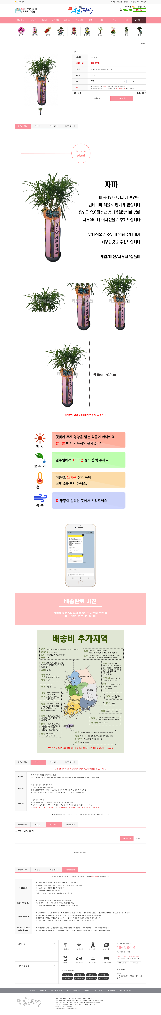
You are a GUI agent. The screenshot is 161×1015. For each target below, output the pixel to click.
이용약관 (43, 990)
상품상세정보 (22, 126)
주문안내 (67, 975)
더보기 (138, 838)
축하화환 (67, 20)
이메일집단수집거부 (73, 990)
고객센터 (143, 2)
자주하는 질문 (23, 966)
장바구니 (126, 2)
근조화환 (79, 20)
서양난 (102, 20)
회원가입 (119, 2)
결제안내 (91, 975)
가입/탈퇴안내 (67, 978)
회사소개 (33, 990)
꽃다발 (44, 20)
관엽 (114, 20)
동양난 (91, 20)
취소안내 (103, 975)
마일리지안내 (79, 978)
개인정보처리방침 (56, 990)
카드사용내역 (103, 978)
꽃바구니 (20, 20)
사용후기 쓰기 (127, 838)
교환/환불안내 (70, 126)
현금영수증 (98, 990)
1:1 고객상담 (135, 963)
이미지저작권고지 (125, 990)
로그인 (113, 2)
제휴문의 (87, 990)
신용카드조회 (111, 990)
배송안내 (38, 126)
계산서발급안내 (91, 978)
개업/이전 (32, 20)
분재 (126, 20)
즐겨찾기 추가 (20, 2)
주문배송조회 (135, 2)
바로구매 (122, 98)
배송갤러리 (54, 126)
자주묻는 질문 (123, 963)
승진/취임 (55, 20)
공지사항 (21, 944)
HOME (143, 43)
